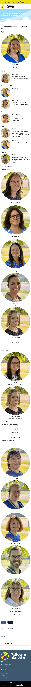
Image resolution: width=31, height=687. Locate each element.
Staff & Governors (10, 18)
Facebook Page (4, 670)
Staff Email (3, 669)
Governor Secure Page (6, 643)
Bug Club (3, 675)
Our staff (3, 636)
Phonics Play (4, 677)
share (3, 622)
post (10, 622)
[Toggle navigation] (28, 6)
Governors (3, 640)
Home (2, 18)
